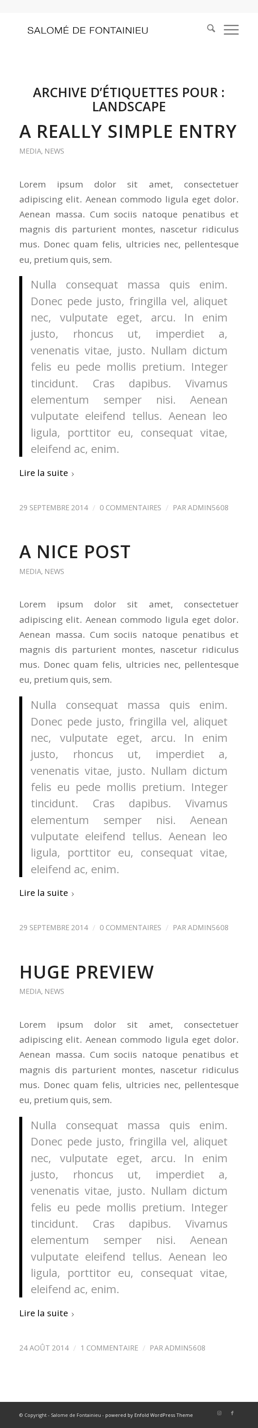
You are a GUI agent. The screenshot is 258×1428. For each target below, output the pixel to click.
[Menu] (227, 29)
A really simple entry (128, 131)
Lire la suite (47, 473)
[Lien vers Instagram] (219, 1413)
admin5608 (208, 507)
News (54, 151)
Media (30, 151)
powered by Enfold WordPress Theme (149, 1415)
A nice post (75, 551)
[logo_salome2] (107, 29)
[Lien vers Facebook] (232, 1413)
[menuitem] (207, 29)
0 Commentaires (130, 507)
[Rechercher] (207, 29)
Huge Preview (86, 972)
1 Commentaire (109, 1348)
